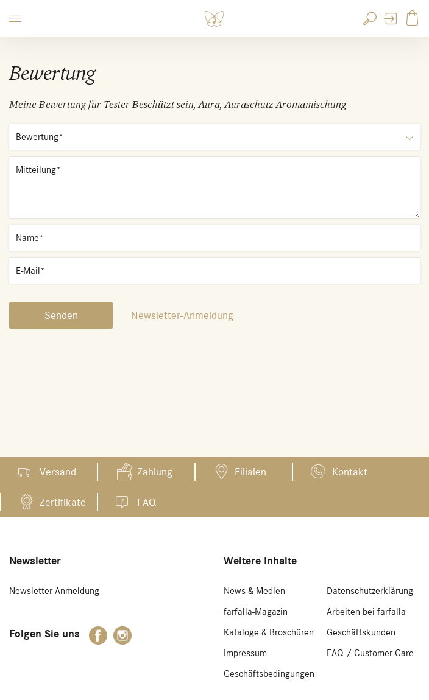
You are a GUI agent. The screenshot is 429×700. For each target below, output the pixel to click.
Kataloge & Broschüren (269, 632)
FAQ (146, 502)
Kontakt (349, 472)
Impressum (245, 653)
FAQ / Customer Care (370, 653)
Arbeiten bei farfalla (366, 611)
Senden (61, 315)
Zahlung (154, 472)
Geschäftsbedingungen (269, 673)
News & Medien (254, 591)
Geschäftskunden (361, 632)
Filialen (250, 472)
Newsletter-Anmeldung (182, 315)
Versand (58, 472)
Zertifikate (63, 502)
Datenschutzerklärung (370, 591)
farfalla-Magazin (256, 611)
